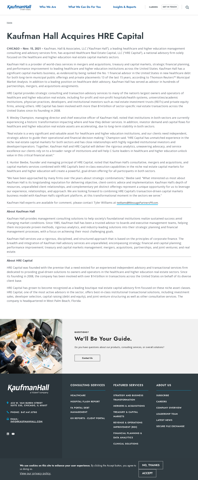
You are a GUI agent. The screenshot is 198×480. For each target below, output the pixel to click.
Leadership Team (167, 413)
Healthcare (78, 395)
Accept (147, 473)
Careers (153, 7)
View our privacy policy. (35, 473)
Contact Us (87, 358)
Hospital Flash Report (85, 401)
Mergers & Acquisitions (129, 405)
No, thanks (150, 465)
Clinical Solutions (125, 443)
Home (9, 22)
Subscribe (162, 395)
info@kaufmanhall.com (27, 421)
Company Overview (169, 407)
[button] (47, 7)
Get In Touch (170, 7)
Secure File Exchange (170, 426)
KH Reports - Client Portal (88, 418)
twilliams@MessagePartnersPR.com (140, 202)
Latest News (164, 420)
